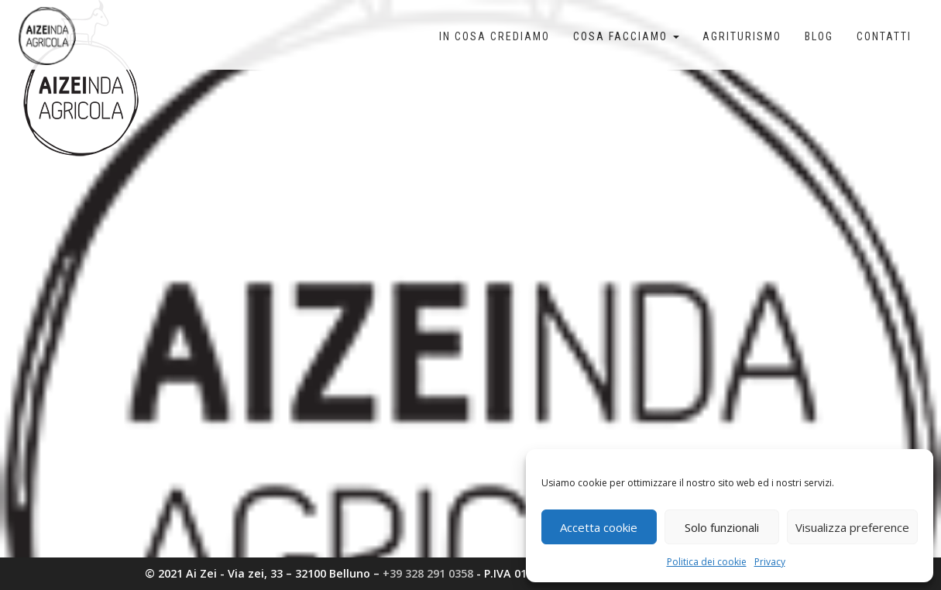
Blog (819, 36)
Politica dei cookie (707, 561)
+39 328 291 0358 (428, 573)
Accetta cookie (598, 527)
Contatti (884, 36)
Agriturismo (741, 36)
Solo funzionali (722, 527)
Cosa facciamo (626, 36)
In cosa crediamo (494, 36)
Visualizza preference (852, 527)
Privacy (769, 561)
